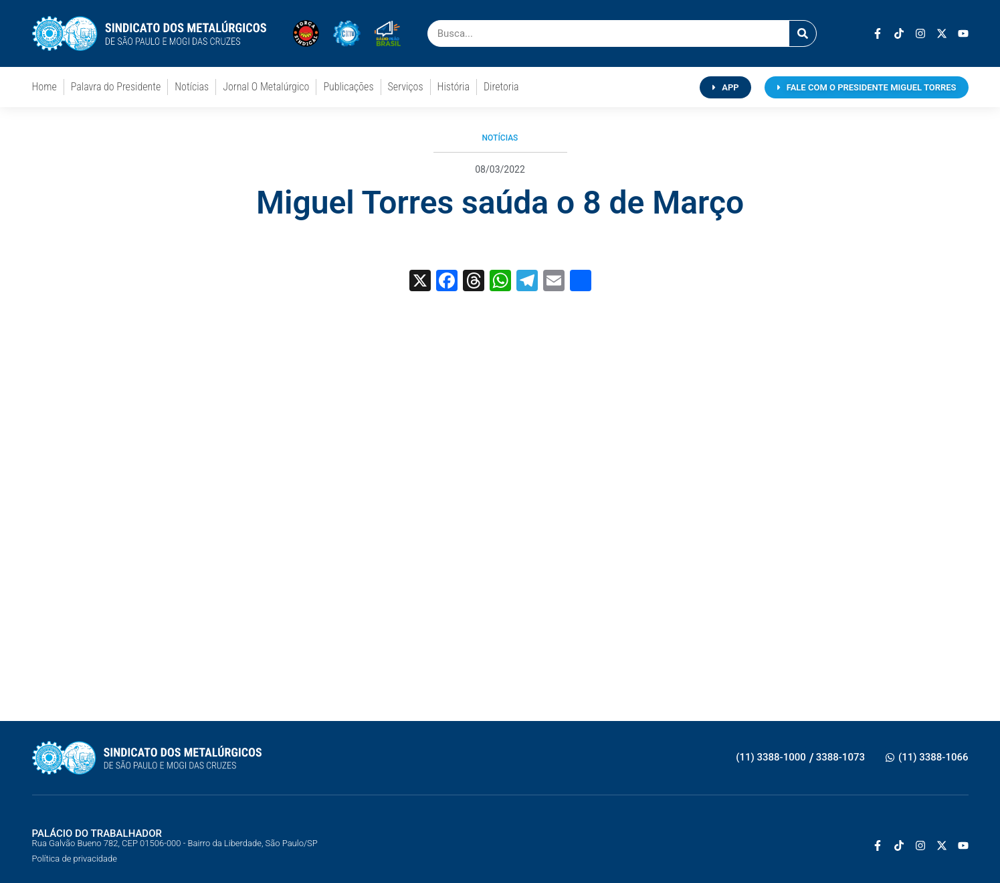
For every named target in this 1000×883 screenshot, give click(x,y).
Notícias (192, 86)
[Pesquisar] (802, 33)
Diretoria (501, 86)
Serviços (405, 86)
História (453, 86)
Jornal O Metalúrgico (266, 86)
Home (44, 86)
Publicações (348, 86)
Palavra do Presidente (116, 86)
